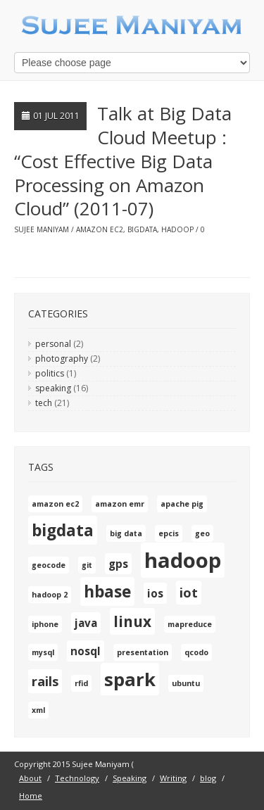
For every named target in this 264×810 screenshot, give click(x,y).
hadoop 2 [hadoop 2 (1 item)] (50, 595)
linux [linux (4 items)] (132, 621)
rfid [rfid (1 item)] (81, 683)
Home (30, 795)
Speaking (129, 778)
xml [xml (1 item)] (38, 710)
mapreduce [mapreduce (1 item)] (190, 624)
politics (49, 373)
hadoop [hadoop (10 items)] (182, 560)
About (30, 778)
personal (53, 344)
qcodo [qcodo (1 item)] (196, 652)
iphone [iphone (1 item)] (45, 624)
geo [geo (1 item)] (202, 533)
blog (208, 778)
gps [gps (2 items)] (118, 564)
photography (61, 359)
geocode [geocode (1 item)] (48, 565)
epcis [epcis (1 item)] (168, 533)
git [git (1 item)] (87, 565)
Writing (173, 778)
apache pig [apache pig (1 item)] (182, 504)
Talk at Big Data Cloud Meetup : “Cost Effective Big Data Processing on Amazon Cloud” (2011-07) (123, 161)
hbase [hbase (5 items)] (107, 591)
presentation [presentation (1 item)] (142, 652)
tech (43, 403)
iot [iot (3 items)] (189, 592)
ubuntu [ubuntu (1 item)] (186, 683)
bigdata (142, 229)
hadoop (177, 229)
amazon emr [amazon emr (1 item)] (119, 504)
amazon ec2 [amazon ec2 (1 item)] (55, 504)
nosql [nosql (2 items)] (85, 651)
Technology (77, 778)
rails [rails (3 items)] (45, 681)
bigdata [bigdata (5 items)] (63, 530)
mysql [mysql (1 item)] (43, 652)
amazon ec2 (99, 229)
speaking (53, 388)
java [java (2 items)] (86, 623)
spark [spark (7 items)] (130, 679)
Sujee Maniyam (41, 229)
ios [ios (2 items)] (155, 593)
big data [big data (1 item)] (126, 533)
